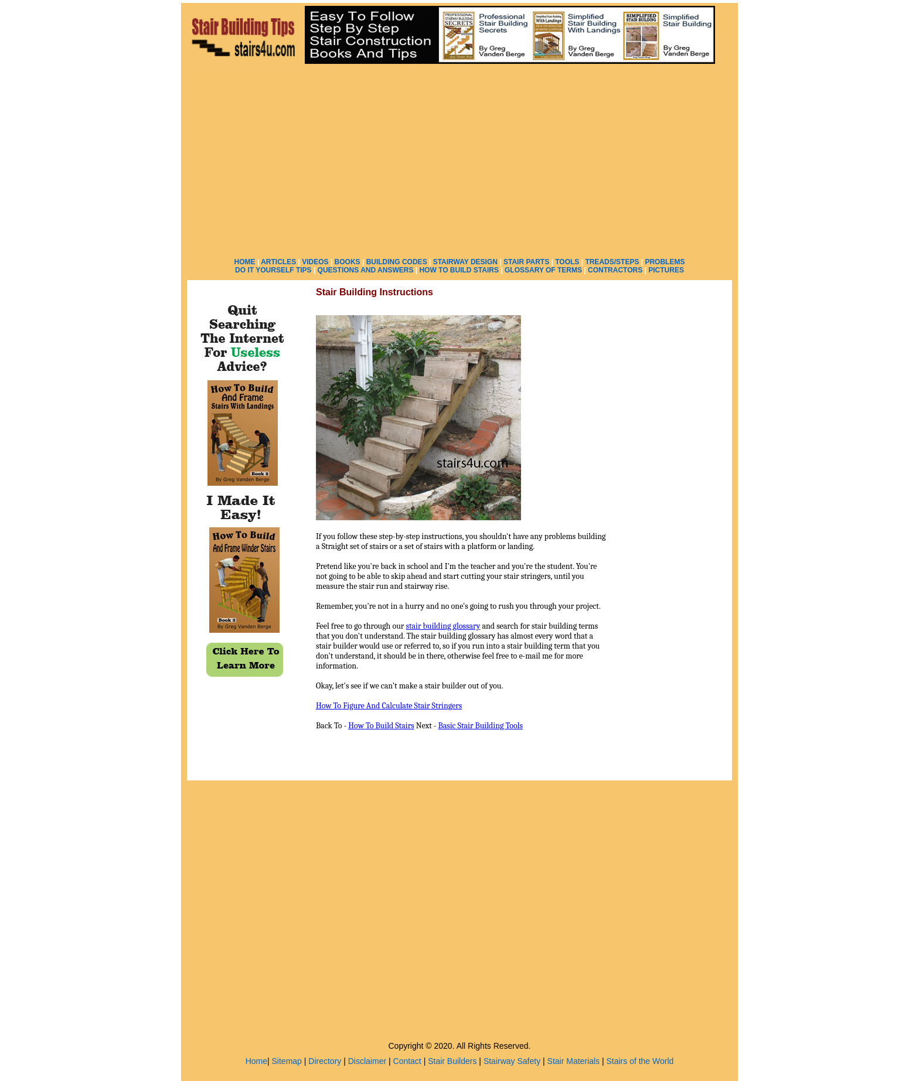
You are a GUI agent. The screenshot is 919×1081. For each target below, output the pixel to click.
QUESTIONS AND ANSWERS (366, 270)
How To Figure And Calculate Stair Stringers (389, 706)
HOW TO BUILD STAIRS (459, 270)
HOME (245, 262)
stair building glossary (443, 626)
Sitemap (287, 1061)
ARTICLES (278, 262)
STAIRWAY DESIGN (465, 262)
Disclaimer (367, 1061)
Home (256, 1061)
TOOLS (567, 262)
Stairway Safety (512, 1061)
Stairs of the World (639, 1061)
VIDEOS (315, 262)
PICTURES (666, 270)
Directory (324, 1061)
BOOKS (347, 262)
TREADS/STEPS (612, 262)
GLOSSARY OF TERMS (543, 270)
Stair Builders (452, 1061)
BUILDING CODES (396, 262)
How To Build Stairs (381, 726)
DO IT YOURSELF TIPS (273, 270)
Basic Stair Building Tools (480, 726)
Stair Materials (573, 1061)
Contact (407, 1061)
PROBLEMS (665, 262)
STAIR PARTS (526, 262)
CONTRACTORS (615, 270)
